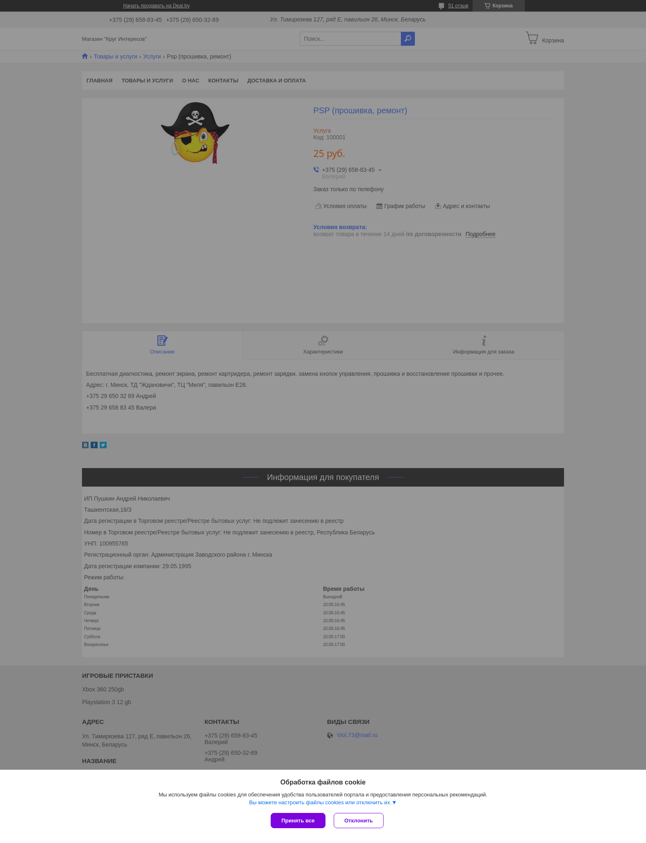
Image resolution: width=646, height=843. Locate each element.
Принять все (298, 820)
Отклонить (358, 820)
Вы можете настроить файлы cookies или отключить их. (320, 802)
